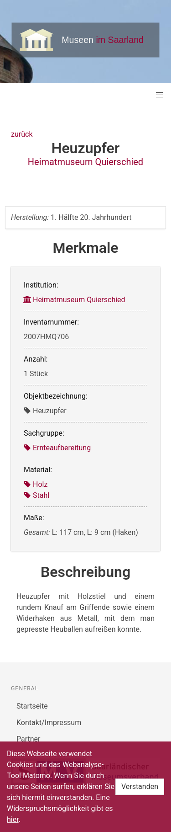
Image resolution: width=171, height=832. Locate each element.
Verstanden (139, 786)
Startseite (32, 706)
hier (13, 819)
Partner (28, 739)
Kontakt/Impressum (48, 722)
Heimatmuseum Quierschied (85, 161)
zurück (21, 134)
